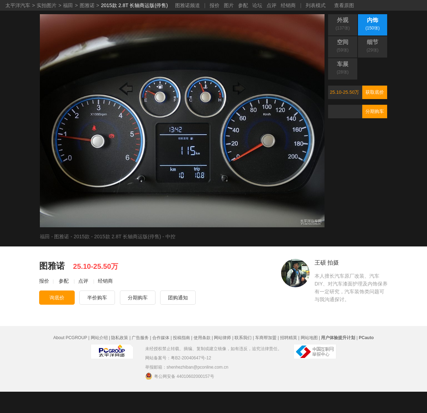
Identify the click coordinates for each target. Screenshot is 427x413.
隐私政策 (119, 337)
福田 (68, 5)
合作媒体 (160, 337)
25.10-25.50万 (344, 92)
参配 (243, 5)
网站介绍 (99, 337)
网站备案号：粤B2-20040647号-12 (178, 357)
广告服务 (140, 337)
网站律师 (222, 337)
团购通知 (178, 297)
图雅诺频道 (187, 5)
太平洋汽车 (17, 5)
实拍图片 (47, 5)
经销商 (288, 5)
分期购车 (374, 111)
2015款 (82, 236)
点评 (271, 5)
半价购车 (97, 297)
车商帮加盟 (265, 337)
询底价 (56, 297)
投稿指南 (181, 337)
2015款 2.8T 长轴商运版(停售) (134, 5)
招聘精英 (288, 337)
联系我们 (243, 337)
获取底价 (374, 92)
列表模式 (316, 5)
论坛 (257, 5)
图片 (229, 5)
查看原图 (344, 5)
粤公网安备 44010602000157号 (179, 376)
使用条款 (202, 337)
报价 (215, 5)
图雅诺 (87, 5)
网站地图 (309, 337)
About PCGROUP (70, 337)
